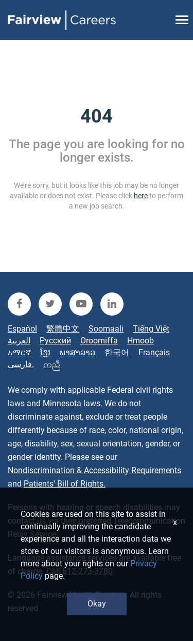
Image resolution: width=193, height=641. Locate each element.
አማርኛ (19, 352)
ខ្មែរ (45, 352)
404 (96, 116)
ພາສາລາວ (77, 352)
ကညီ (51, 364)
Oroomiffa (99, 340)
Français (154, 352)
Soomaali (106, 329)
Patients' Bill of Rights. (65, 484)
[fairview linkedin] (112, 304)
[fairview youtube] (81, 304)
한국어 (116, 352)
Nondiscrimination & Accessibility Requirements (94, 470)
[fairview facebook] (19, 304)
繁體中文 (62, 329)
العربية (19, 340)
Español (22, 329)
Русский (55, 340)
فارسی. (21, 364)
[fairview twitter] (50, 304)
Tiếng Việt (151, 329)
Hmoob (140, 340)
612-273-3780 (87, 571)
